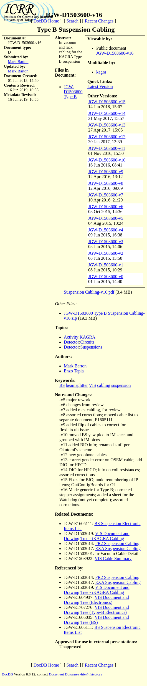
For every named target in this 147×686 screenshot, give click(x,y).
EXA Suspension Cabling (118, 548)
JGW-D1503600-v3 (105, 241)
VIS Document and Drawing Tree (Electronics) (96, 600)
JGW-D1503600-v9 (105, 171)
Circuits (87, 342)
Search (72, 21)
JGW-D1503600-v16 (114, 53)
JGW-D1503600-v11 (106, 148)
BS (62, 385)
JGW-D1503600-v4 (105, 230)
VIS (92, 385)
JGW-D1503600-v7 (105, 195)
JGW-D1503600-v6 (105, 206)
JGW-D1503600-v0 (105, 276)
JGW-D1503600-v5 (105, 218)
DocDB (7, 674)
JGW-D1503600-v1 (105, 265)
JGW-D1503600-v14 (106, 113)
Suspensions (91, 347)
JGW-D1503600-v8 (105, 183)
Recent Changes (99, 21)
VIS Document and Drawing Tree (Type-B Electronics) (96, 610)
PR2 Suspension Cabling (117, 543)
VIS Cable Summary (113, 558)
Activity (71, 337)
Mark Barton (18, 61)
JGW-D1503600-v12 (106, 136)
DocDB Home (46, 21)
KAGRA (87, 337)
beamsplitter (77, 385)
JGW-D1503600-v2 (105, 253)
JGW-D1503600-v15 (106, 101)
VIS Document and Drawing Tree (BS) (96, 620)
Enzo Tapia (74, 371)
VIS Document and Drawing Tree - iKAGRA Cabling (97, 536)
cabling (103, 385)
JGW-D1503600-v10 (106, 160)
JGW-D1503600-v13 (106, 125)
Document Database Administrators (75, 674)
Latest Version (100, 86)
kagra (101, 72)
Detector (71, 342)
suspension (121, 385)
